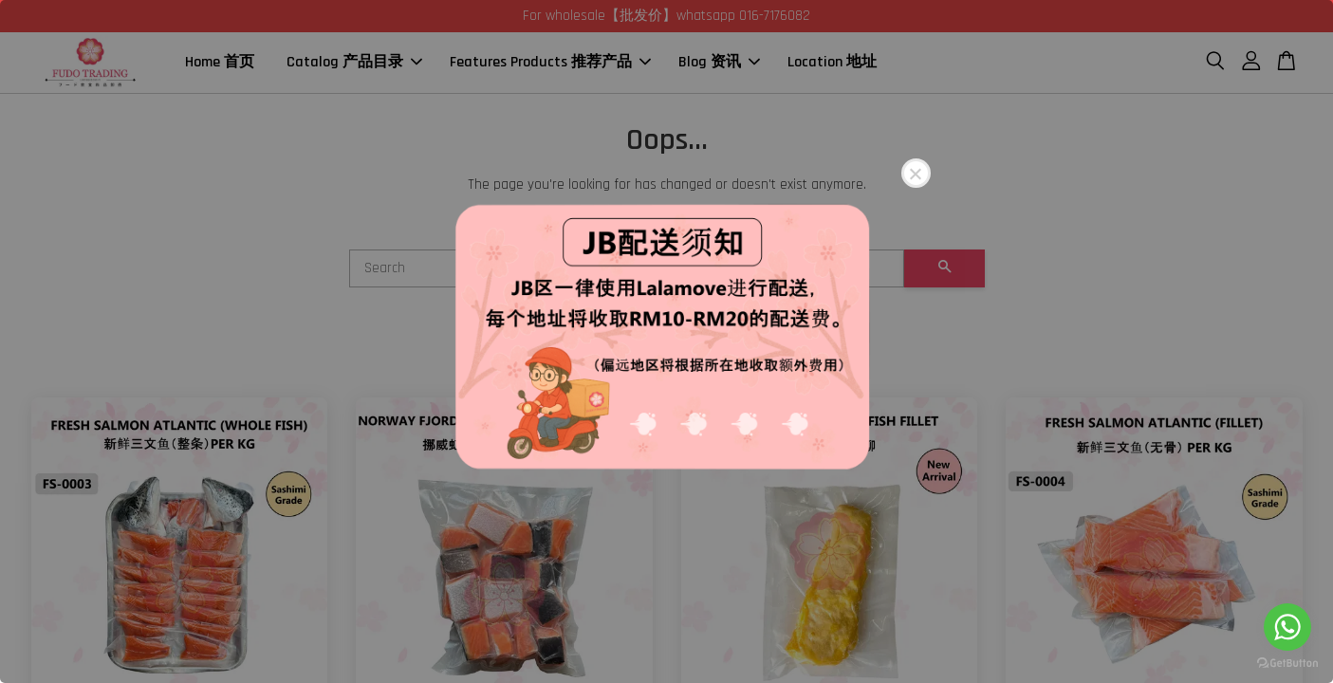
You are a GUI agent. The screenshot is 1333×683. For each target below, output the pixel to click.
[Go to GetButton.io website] (1287, 663)
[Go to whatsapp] (1287, 627)
